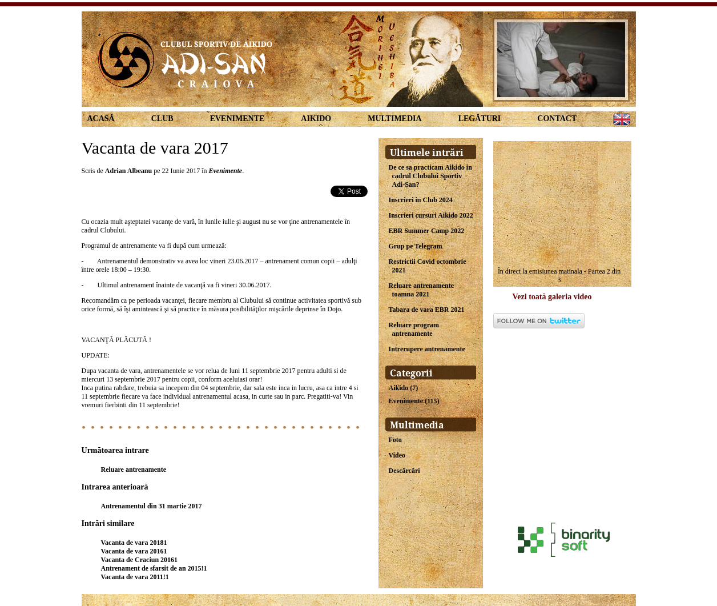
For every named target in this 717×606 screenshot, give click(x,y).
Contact (557, 118)
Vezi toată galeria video (552, 296)
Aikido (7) (403, 388)
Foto (395, 440)
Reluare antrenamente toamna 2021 (421, 290)
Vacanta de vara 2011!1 (135, 577)
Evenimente (237, 118)
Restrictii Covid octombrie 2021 (427, 266)
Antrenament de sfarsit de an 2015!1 (154, 568)
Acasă (101, 118)
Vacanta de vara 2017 (155, 147)
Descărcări (404, 471)
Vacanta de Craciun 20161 (139, 560)
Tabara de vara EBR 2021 (427, 310)
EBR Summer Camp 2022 (427, 231)
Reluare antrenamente (134, 469)
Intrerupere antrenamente (427, 349)
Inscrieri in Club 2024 (421, 200)
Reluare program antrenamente (414, 329)
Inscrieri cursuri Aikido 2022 (431, 215)
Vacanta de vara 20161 (134, 551)
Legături (479, 118)
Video (397, 455)
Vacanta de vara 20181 (134, 543)
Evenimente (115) (414, 401)
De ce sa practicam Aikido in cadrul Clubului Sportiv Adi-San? (430, 175)
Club (162, 118)
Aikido (316, 118)
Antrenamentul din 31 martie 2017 (151, 506)
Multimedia (394, 118)
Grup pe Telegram (415, 246)
